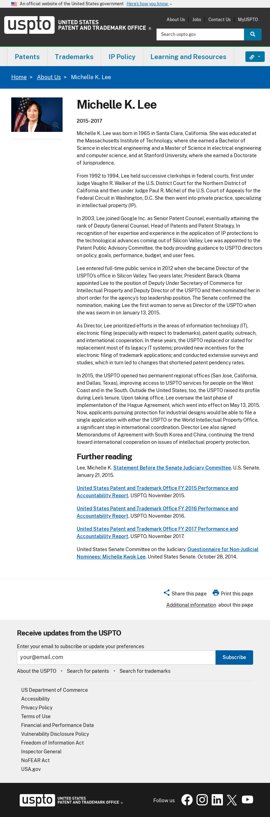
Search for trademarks (145, 671)
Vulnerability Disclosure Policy (55, 734)
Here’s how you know (150, 4)
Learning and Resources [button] (188, 56)
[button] (185, 595)
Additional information (191, 605)
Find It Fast (249, 56)
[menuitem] (27, 56)
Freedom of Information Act (52, 743)
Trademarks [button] (74, 56)
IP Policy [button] (122, 56)
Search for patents (88, 671)
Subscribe (234, 657)
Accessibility (35, 699)
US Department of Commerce (54, 690)
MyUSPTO (248, 19)
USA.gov (31, 769)
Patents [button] (27, 56)
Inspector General (41, 751)
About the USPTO (36, 671)
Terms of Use (36, 716)
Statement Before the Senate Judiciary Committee (172, 468)
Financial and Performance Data (57, 725)
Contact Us (219, 19)
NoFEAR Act (35, 760)
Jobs (196, 19)
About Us (176, 19)
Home (19, 77)
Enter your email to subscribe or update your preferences (80, 646)
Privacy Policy (36, 707)
